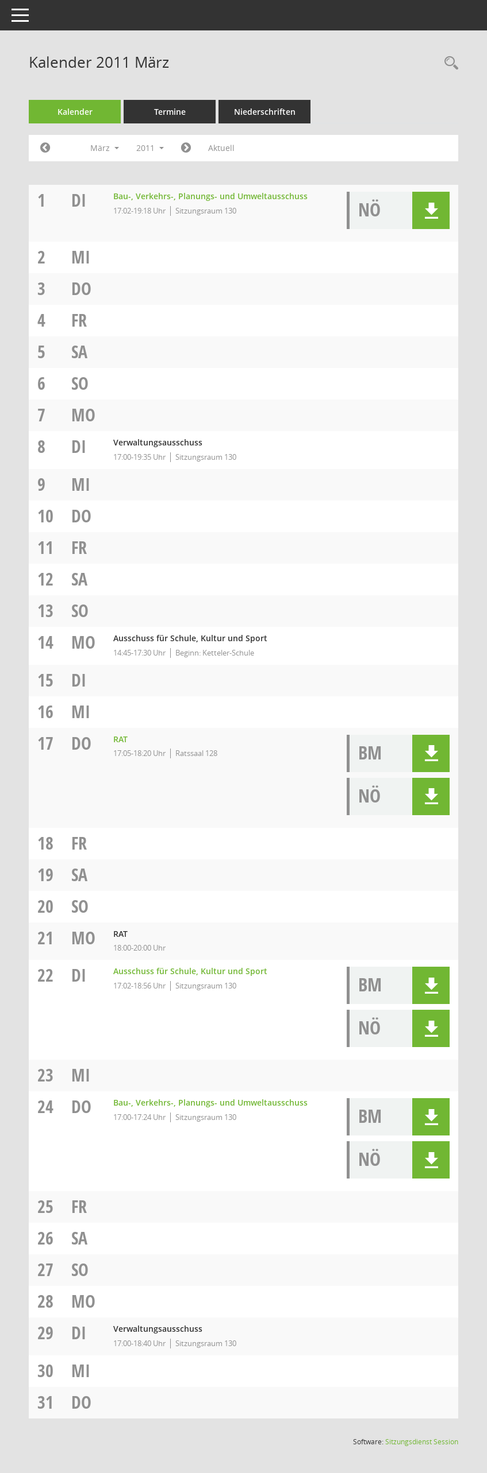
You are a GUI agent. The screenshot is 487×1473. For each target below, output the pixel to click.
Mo (83, 415)
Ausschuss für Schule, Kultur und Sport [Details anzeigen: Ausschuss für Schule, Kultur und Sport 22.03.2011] (190, 971)
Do (81, 288)
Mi (80, 257)
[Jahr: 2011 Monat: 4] (186, 148)
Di (78, 200)
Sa (79, 351)
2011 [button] (150, 147)
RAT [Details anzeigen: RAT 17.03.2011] (120, 739)
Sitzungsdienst (421, 1442)
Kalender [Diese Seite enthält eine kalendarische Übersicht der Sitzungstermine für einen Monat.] (75, 111)
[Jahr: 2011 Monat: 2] (45, 148)
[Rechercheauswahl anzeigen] (448, 63)
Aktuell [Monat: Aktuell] (221, 147)
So (80, 383)
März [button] (104, 147)
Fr (79, 320)
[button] (431, 210)
